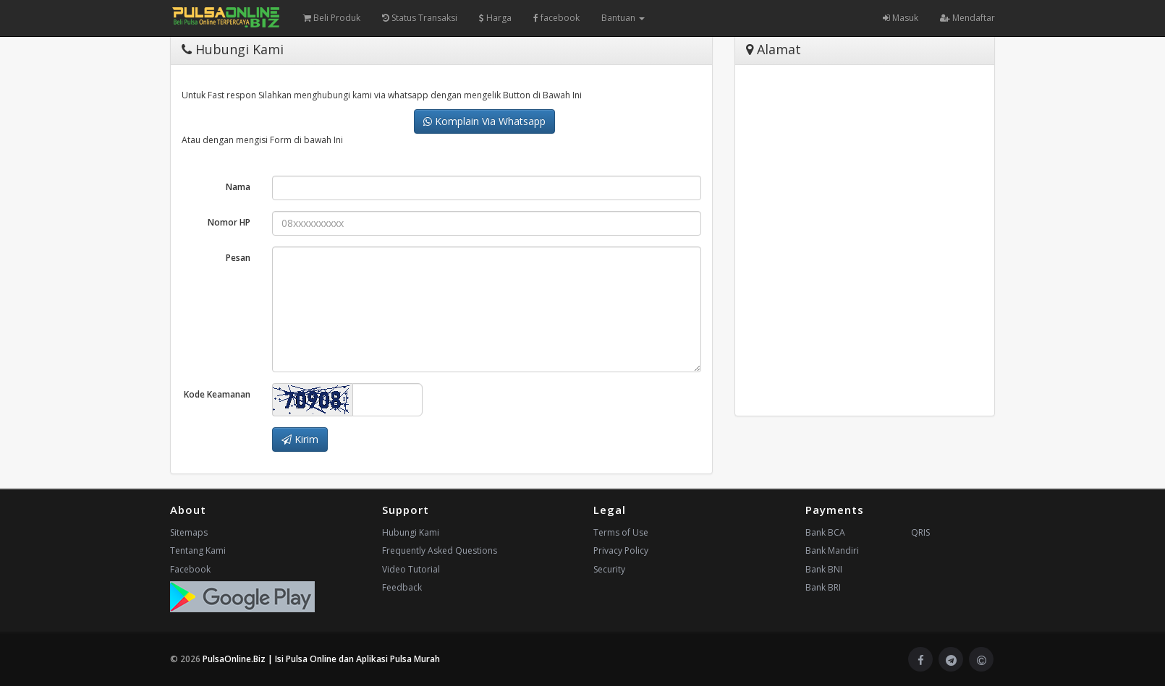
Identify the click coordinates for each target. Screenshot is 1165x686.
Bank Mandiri (832, 550)
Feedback (402, 587)
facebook (556, 18)
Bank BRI (823, 587)
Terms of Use (620, 532)
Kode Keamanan (217, 394)
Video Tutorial (411, 569)
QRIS (920, 532)
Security (609, 569)
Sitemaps (189, 532)
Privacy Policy (620, 550)
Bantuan (623, 18)
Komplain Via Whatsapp (484, 121)
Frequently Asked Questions (439, 550)
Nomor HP (229, 222)
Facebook (190, 569)
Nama (238, 187)
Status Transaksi (419, 18)
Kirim (299, 439)
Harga (495, 18)
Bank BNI (823, 569)
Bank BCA (825, 532)
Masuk (900, 18)
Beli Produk (331, 18)
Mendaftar (967, 18)
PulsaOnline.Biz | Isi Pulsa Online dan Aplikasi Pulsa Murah (321, 659)
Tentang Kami (198, 550)
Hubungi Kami (410, 532)
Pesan (238, 258)
